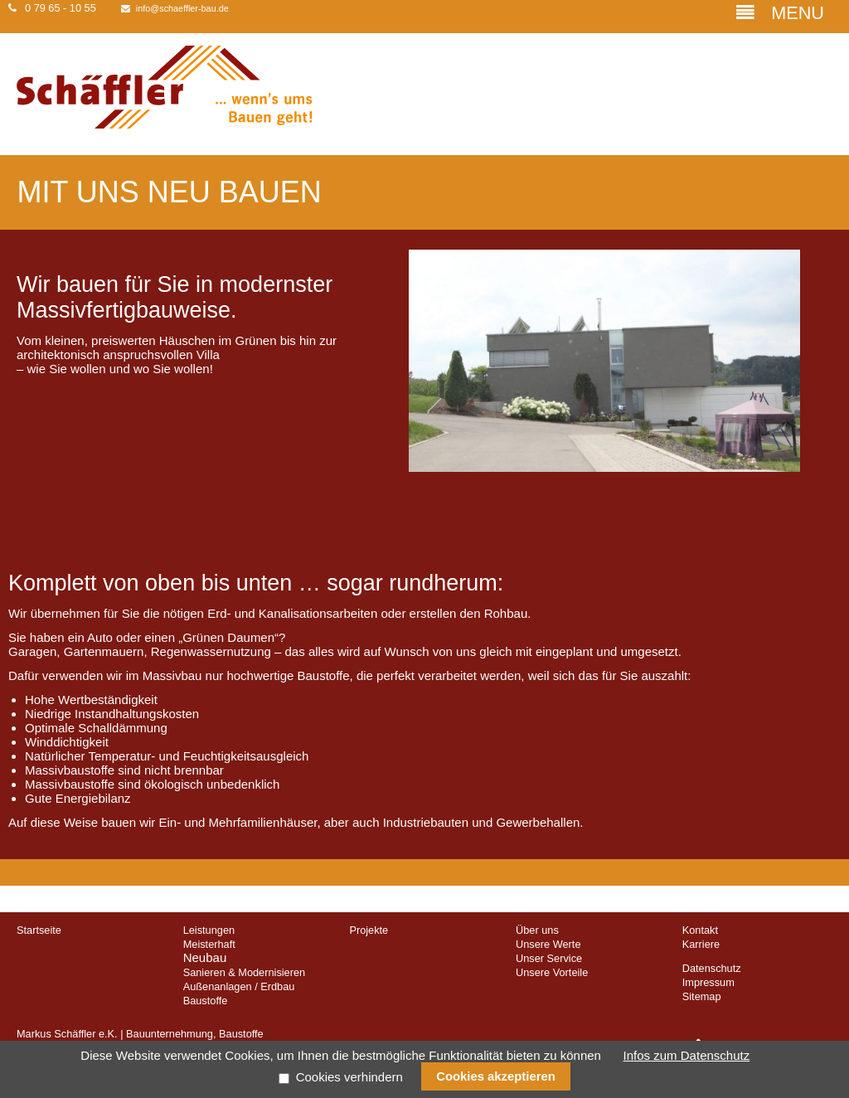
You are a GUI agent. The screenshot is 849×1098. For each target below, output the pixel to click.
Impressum (708, 982)
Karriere (701, 944)
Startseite (39, 930)
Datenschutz (711, 968)
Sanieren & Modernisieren (244, 972)
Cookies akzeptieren (495, 1076)
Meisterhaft (209, 944)
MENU (780, 12)
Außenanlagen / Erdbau (239, 986)
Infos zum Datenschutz (686, 1055)
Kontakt (700, 930)
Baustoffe (205, 1000)
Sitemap (701, 996)
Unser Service (549, 958)
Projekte (368, 930)
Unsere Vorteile (552, 972)
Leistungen (209, 930)
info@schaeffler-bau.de (182, 8)
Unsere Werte (548, 944)
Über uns (537, 930)
